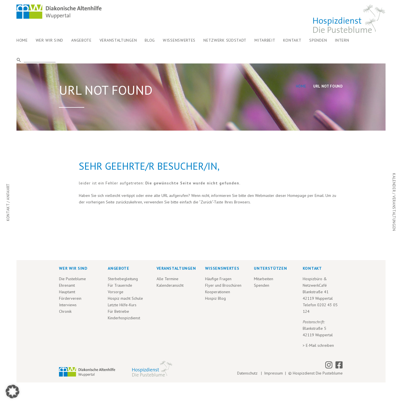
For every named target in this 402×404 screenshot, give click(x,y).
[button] (12, 391)
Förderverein (70, 298)
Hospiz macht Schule (125, 298)
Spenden (261, 285)
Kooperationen (217, 291)
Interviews (68, 304)
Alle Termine (167, 278)
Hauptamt (67, 291)
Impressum (273, 373)
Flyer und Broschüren (223, 285)
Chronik (65, 311)
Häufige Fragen (218, 278)
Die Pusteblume (72, 278)
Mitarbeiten (263, 278)
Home (301, 86)
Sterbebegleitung (123, 278)
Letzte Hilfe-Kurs (122, 304)
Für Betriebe (118, 311)
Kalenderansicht (170, 285)
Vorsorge (115, 291)
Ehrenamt (67, 285)
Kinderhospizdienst (124, 317)
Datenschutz (248, 373)
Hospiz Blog (215, 298)
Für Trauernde (120, 285)
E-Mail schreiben (320, 345)
